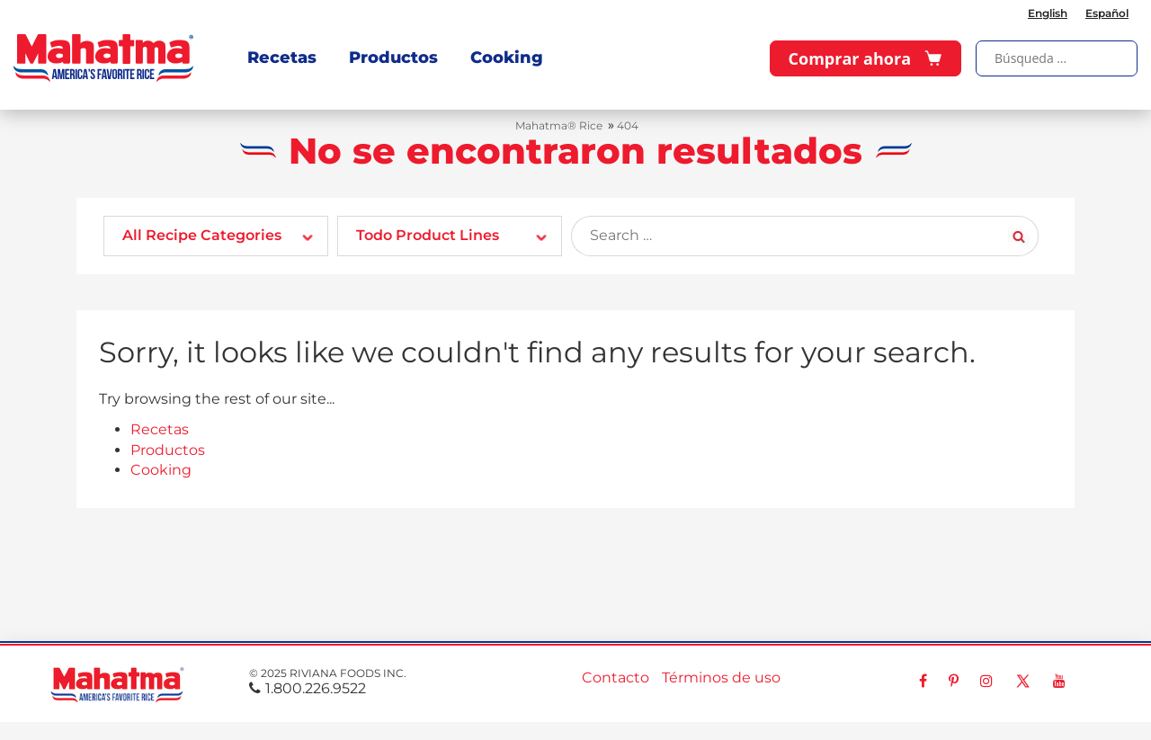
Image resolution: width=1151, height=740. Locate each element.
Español (1107, 13)
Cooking (506, 57)
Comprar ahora (865, 58)
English (1047, 13)
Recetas (282, 57)
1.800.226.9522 (307, 688)
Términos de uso (721, 677)
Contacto (615, 677)
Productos (393, 57)
